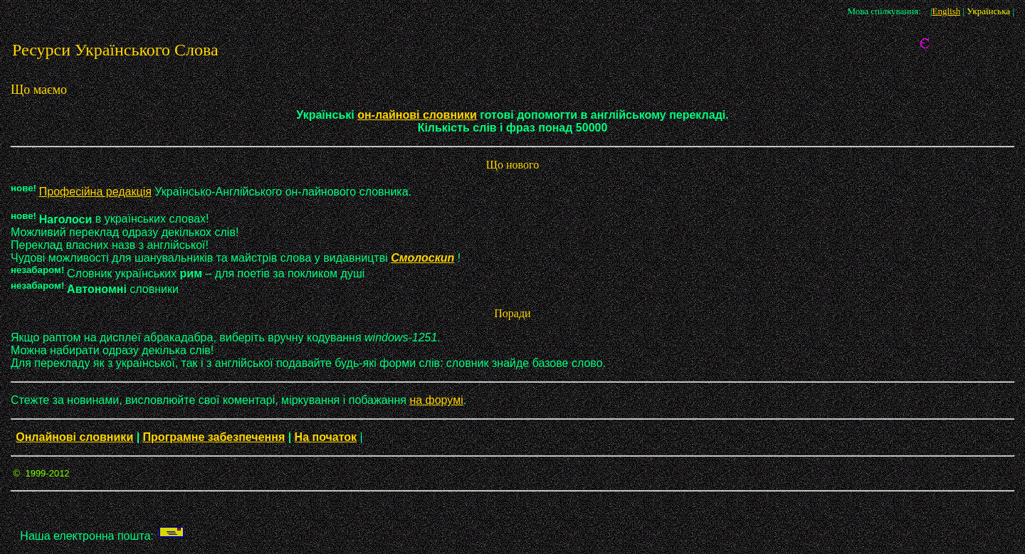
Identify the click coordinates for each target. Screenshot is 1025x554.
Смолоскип (422, 258)
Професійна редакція (95, 192)
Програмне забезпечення (214, 437)
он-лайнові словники (417, 115)
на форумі (436, 400)
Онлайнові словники (74, 437)
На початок (326, 437)
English (946, 11)
